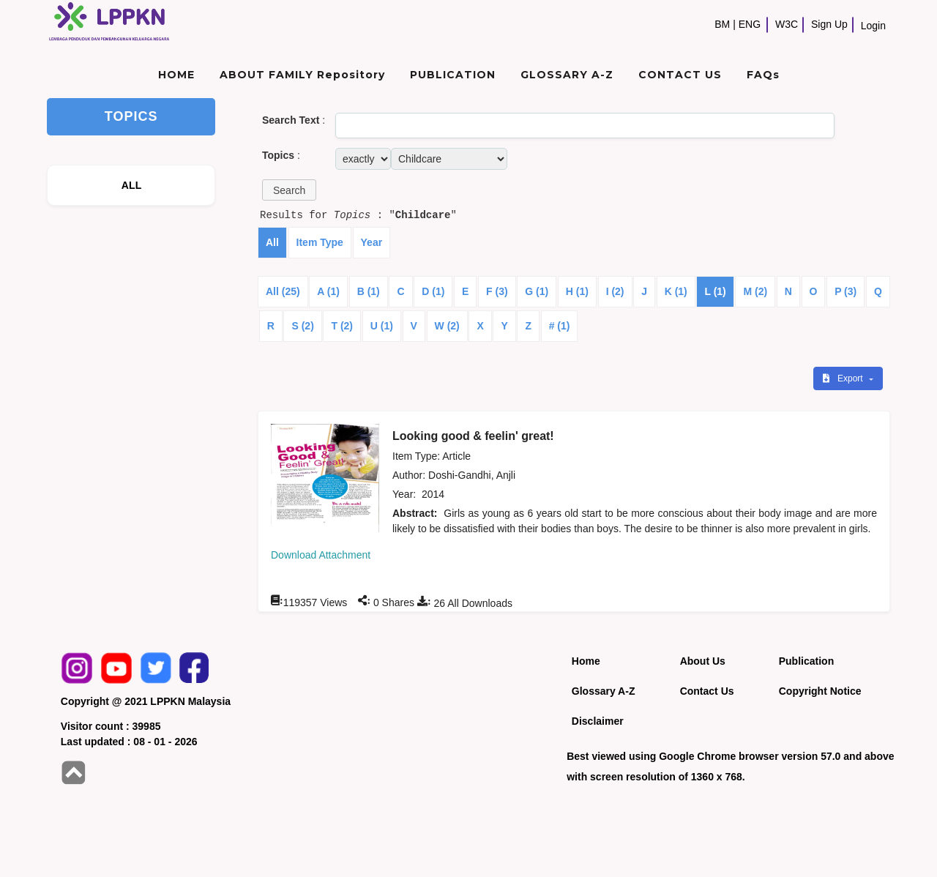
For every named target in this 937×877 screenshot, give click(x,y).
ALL (132, 185)
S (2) (302, 326)
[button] (289, 190)
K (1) (676, 291)
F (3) (497, 291)
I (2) (615, 291)
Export (844, 378)
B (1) (368, 291)
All (272, 242)
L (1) (714, 291)
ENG (750, 24)
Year (372, 242)
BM (722, 24)
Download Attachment (320, 555)
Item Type (319, 242)
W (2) (447, 326)
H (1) (577, 291)
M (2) (755, 291)
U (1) (381, 326)
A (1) (328, 291)
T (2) (342, 326)
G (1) (536, 291)
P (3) (845, 291)
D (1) (433, 291)
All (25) (283, 291)
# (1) (559, 326)
